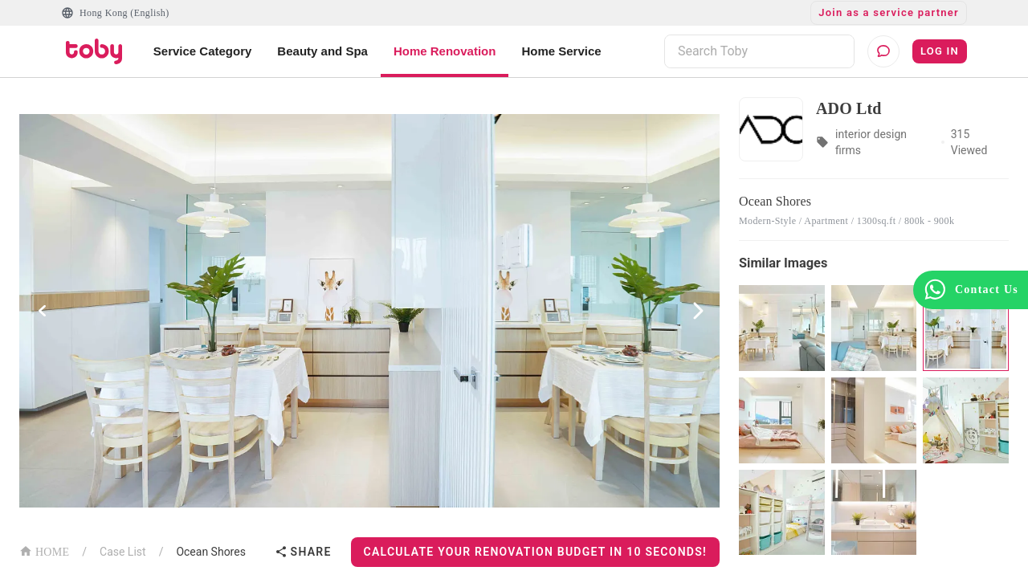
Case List (123, 551)
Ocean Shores (210, 551)
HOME (44, 550)
